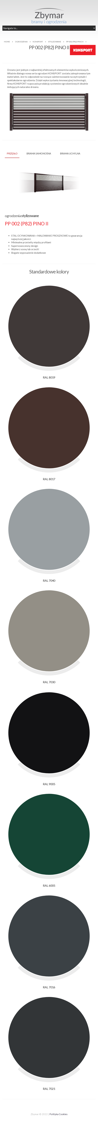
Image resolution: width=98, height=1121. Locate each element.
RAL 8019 (49, 377)
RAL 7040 (49, 580)
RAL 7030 (49, 682)
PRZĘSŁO (12, 153)
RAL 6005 (49, 885)
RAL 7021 (49, 1088)
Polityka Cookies (58, 1114)
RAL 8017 (49, 479)
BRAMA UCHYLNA (70, 153)
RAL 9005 (49, 784)
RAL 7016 (49, 987)
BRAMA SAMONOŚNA (38, 153)
